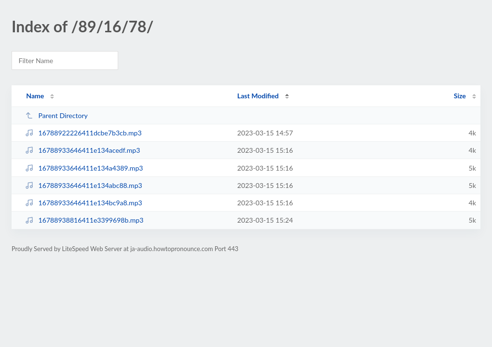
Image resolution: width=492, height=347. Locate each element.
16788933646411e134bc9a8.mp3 (83, 203)
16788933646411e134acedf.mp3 (82, 150)
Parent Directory (56, 115)
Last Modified (258, 96)
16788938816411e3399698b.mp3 (84, 220)
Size (460, 96)
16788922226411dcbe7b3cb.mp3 (83, 133)
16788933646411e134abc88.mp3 (83, 185)
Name (35, 96)
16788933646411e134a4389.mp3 (84, 168)
